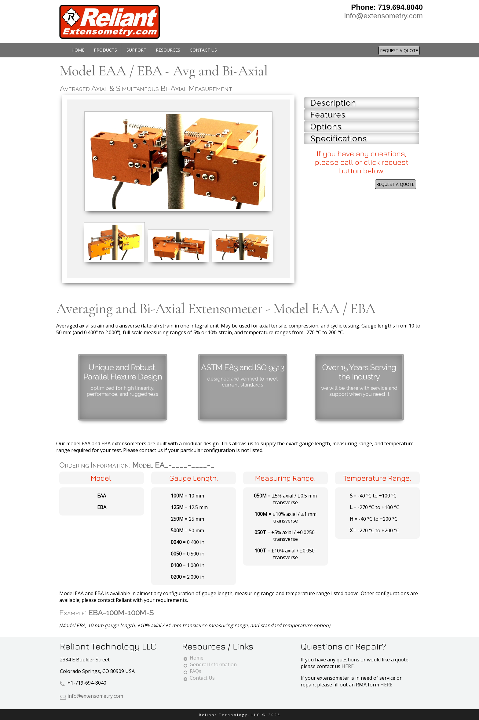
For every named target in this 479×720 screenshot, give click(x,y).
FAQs (195, 671)
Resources (168, 50)
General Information (213, 664)
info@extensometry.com (383, 16)
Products (105, 50)
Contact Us (203, 50)
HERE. (348, 666)
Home (77, 50)
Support (136, 50)
